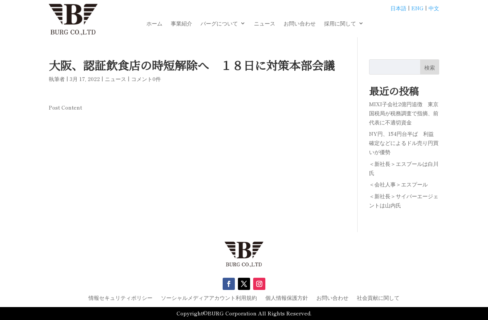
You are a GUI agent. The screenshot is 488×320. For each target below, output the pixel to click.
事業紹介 (181, 24)
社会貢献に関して (378, 298)
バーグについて (219, 24)
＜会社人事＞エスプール (398, 184)
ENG (417, 8)
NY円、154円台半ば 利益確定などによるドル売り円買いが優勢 (403, 143)
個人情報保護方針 (286, 298)
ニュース (264, 24)
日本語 (398, 8)
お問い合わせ (300, 24)
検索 (429, 67)
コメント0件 (146, 79)
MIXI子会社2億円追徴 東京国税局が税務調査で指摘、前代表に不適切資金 (403, 113)
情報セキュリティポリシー (120, 298)
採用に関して (340, 24)
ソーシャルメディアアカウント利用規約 (209, 298)
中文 (434, 8)
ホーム (154, 24)
